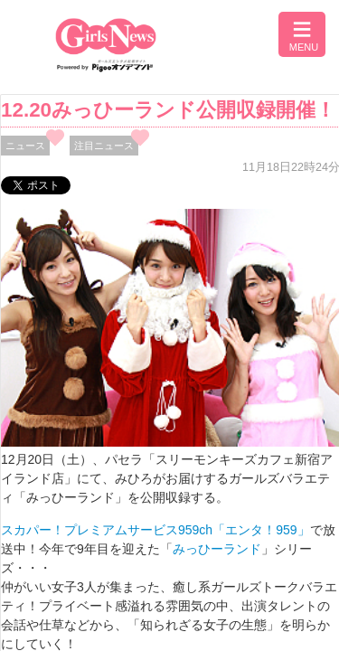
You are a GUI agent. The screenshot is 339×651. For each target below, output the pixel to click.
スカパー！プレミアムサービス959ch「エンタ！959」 (155, 530)
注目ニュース (104, 145)
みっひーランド (217, 549)
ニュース (25, 145)
